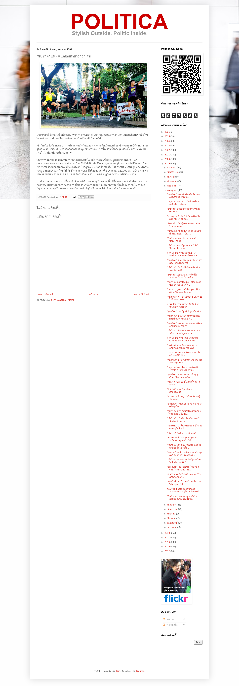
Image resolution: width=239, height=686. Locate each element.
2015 (167, 546)
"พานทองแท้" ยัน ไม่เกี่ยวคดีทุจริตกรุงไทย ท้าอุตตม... (183, 217)
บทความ (168, 619)
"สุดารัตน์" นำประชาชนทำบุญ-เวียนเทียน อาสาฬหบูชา (183, 376)
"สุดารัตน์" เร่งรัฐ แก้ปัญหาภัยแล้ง (184, 311)
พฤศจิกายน (173, 172)
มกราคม (171, 527)
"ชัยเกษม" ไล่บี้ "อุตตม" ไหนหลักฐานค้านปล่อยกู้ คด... (183, 468)
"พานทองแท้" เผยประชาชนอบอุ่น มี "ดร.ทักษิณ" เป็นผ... (184, 232)
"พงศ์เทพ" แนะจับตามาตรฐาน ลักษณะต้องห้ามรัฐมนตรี (182, 346)
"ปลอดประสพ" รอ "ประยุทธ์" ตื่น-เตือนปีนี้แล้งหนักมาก (183, 290)
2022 (167, 150)
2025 (167, 136)
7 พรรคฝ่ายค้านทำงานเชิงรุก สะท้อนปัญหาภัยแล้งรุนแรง (182, 254)
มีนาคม (171, 518)
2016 (167, 542)
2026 (167, 132)
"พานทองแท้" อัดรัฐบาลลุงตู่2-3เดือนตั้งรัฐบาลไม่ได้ (182, 439)
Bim (118, 671)
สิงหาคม (171, 185)
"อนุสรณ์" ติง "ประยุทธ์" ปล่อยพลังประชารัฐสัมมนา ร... (184, 283)
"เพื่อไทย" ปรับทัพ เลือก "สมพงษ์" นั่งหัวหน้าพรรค (183, 419)
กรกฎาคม (172, 190)
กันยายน (172, 181)
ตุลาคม (171, 176)
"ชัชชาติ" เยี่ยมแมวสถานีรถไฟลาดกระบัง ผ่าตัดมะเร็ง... (182, 276)
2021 (167, 154)
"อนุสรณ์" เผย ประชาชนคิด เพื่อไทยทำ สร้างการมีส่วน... (183, 368)
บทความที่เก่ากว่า (141, 294)
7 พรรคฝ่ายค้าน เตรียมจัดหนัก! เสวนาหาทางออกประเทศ (182, 339)
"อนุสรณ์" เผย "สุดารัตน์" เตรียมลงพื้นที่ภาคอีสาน (183, 203)
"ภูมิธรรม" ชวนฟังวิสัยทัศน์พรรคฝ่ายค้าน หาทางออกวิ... (183, 317)
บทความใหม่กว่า (45, 294)
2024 (167, 141)
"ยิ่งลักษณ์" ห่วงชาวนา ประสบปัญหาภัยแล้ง (182, 239)
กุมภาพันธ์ (172, 522)
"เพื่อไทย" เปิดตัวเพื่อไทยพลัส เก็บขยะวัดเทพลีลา (183, 269)
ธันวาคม (172, 167)
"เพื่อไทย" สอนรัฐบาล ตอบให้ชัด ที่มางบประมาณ (183, 247)
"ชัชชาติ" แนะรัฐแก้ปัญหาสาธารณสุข (180, 390)
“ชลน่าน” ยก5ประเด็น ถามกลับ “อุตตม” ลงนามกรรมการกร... (184, 453)
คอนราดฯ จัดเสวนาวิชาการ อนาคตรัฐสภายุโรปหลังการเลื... (184, 490)
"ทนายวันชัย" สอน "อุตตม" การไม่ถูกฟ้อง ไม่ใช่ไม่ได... (184, 446)
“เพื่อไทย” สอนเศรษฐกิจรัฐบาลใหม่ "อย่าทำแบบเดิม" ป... (184, 461)
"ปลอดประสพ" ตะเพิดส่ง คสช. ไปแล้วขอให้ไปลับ (184, 354)
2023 (167, 145)
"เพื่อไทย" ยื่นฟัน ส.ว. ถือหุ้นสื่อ (182, 433)
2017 (167, 537)
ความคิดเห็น (170, 624)
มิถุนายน (172, 504)
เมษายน (171, 513)
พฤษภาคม (172, 509)
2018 (167, 533)
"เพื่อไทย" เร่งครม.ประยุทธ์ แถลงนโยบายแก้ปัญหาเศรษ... (183, 332)
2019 (167, 163)
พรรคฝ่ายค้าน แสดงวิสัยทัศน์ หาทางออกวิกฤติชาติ (183, 305)
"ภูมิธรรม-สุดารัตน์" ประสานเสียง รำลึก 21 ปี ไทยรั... (184, 412)
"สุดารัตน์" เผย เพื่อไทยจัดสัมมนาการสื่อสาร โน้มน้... (183, 195)
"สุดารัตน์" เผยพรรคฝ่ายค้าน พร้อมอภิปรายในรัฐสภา (184, 324)
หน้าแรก (93, 294)
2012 (167, 551)
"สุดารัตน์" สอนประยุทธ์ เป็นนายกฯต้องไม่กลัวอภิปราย (184, 261)
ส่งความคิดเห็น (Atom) (62, 300)
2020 (167, 159)
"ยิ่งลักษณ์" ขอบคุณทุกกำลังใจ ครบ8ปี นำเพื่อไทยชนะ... (182, 497)
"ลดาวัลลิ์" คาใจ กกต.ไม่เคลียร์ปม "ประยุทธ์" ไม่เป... (184, 483)
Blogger (140, 671)
